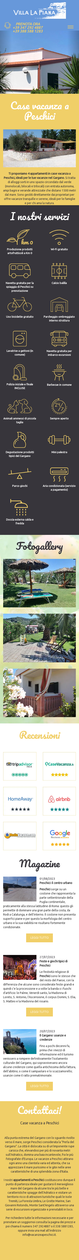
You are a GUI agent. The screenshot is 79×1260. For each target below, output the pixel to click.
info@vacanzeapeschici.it (39, 1234)
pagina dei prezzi (62, 1222)
